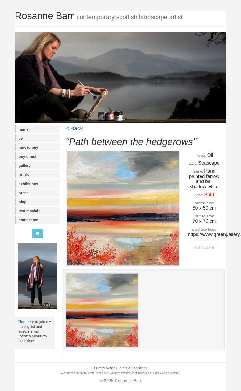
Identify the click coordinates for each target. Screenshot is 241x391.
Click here (26, 322)
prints (24, 175)
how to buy (28, 147)
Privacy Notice (104, 368)
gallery (25, 166)
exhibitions (28, 184)
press (23, 193)
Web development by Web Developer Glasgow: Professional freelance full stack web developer (120, 372)
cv (21, 138)
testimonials (29, 211)
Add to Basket (204, 247)
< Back (74, 128)
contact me (28, 220)
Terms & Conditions (132, 368)
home (23, 129)
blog (23, 202)
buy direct (27, 156)
